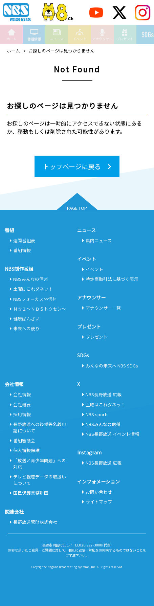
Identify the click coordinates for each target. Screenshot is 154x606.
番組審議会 (24, 440)
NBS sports (97, 414)
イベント (79, 34)
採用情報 (22, 414)
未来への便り (26, 328)
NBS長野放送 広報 (104, 394)
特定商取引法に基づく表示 (112, 279)
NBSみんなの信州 (30, 279)
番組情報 (34, 34)
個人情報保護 (26, 450)
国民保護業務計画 (30, 493)
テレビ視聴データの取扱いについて (39, 479)
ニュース (56, 34)
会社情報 (22, 394)
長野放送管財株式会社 (35, 522)
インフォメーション (98, 481)
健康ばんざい (26, 318)
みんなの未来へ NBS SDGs (112, 365)
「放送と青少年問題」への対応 (39, 463)
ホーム (11, 34)
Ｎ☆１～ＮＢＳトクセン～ (39, 309)
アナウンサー (102, 34)
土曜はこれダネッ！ (33, 289)
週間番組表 (24, 240)
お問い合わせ (99, 492)
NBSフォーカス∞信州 (35, 299)
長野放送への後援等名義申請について (39, 427)
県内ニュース (99, 240)
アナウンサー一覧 (103, 308)
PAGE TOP (77, 208)
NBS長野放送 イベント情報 (112, 434)
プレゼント (124, 34)
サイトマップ (99, 501)
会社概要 (22, 404)
